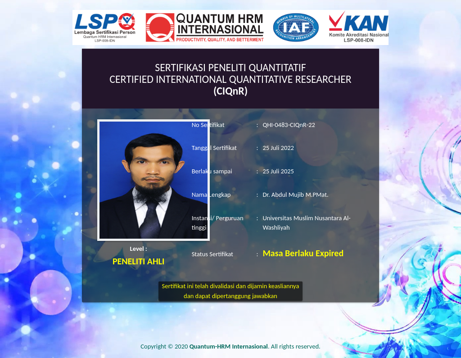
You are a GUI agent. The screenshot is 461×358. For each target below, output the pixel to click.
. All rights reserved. (255, 346)
